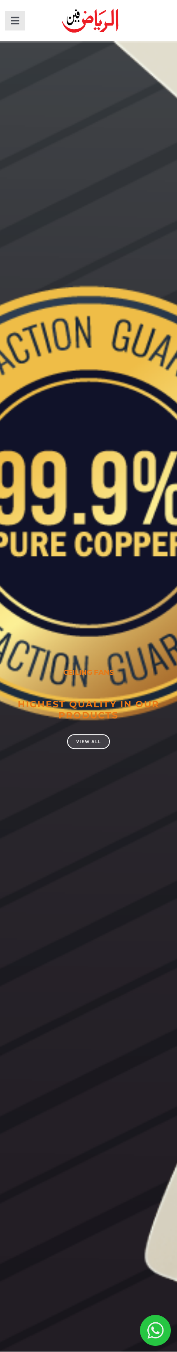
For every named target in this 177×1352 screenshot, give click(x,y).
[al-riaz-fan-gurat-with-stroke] (90, 9)
